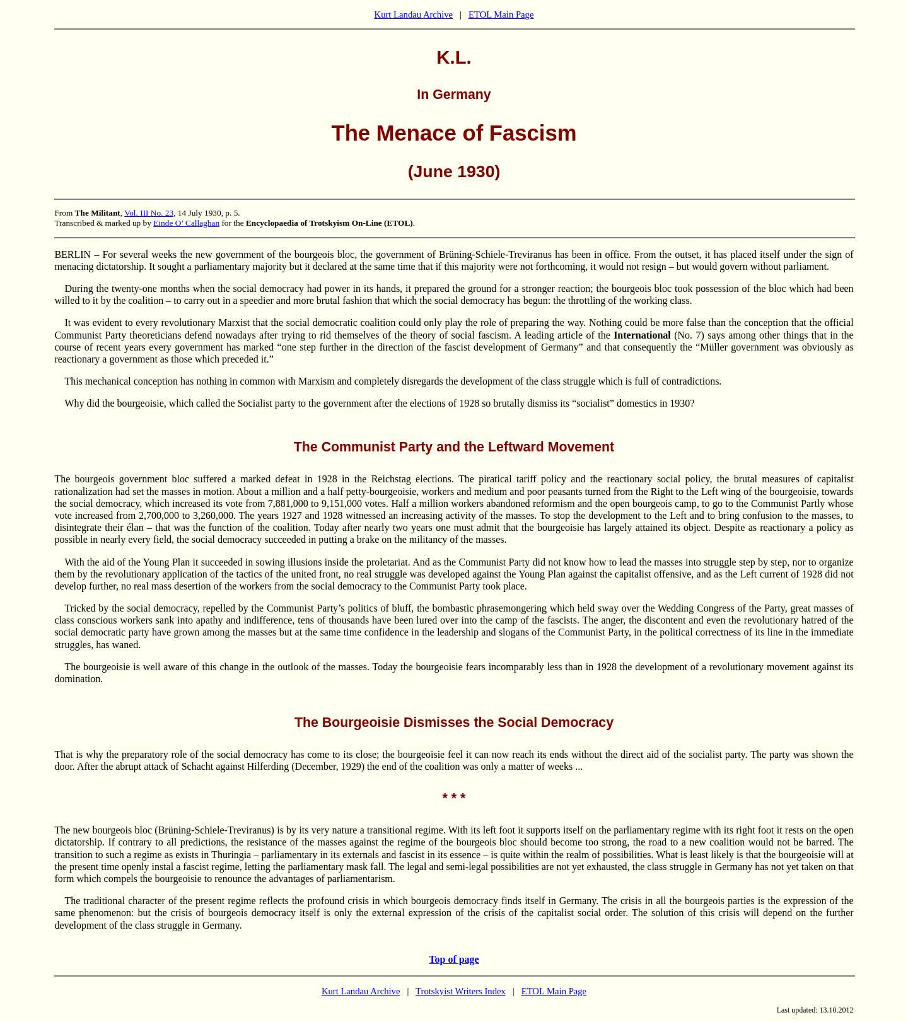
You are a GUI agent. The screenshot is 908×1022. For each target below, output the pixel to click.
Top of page (454, 959)
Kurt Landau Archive (414, 14)
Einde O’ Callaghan (186, 223)
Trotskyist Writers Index (461, 991)
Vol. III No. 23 (148, 213)
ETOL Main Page (501, 14)
